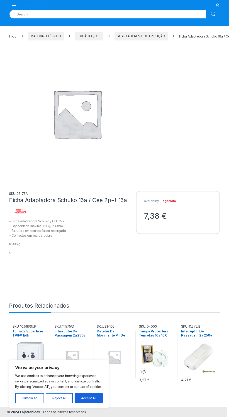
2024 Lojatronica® (26, 412)
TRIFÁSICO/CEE (89, 36)
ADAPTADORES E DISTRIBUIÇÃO (141, 36)
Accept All (88, 398)
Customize (29, 398)
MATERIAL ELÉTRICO (46, 36)
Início (13, 36)
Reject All (59, 398)
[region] (59, 384)
